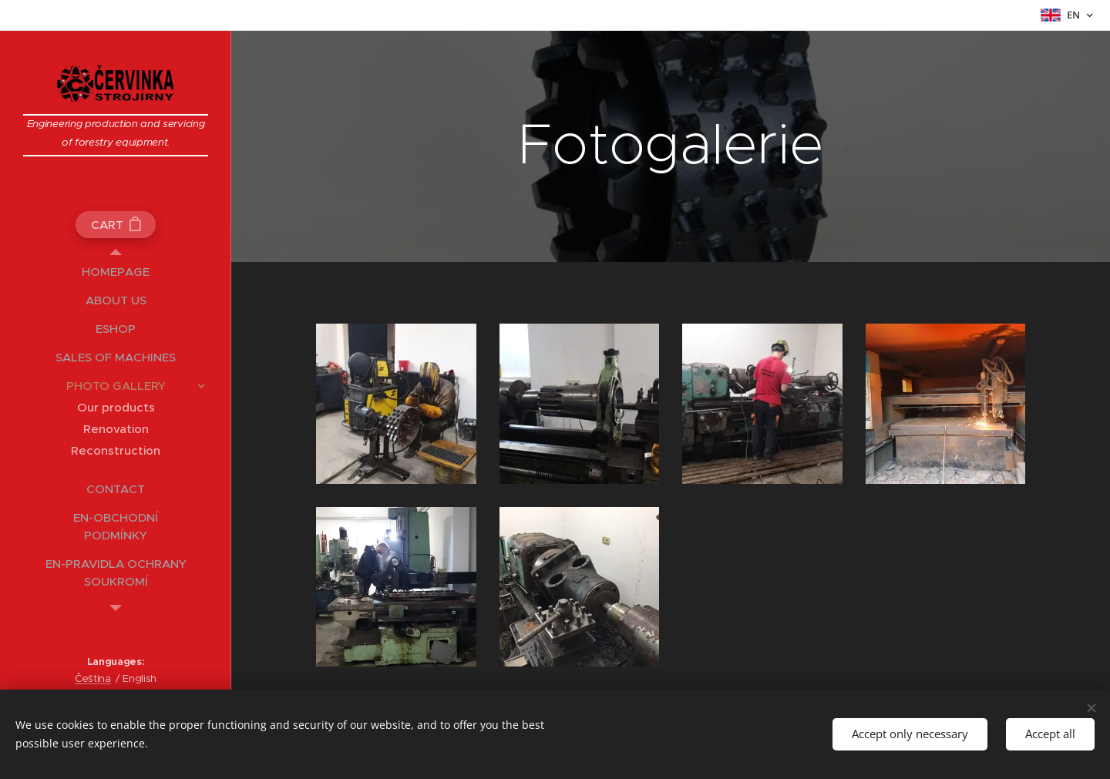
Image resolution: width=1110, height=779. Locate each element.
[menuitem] (116, 271)
